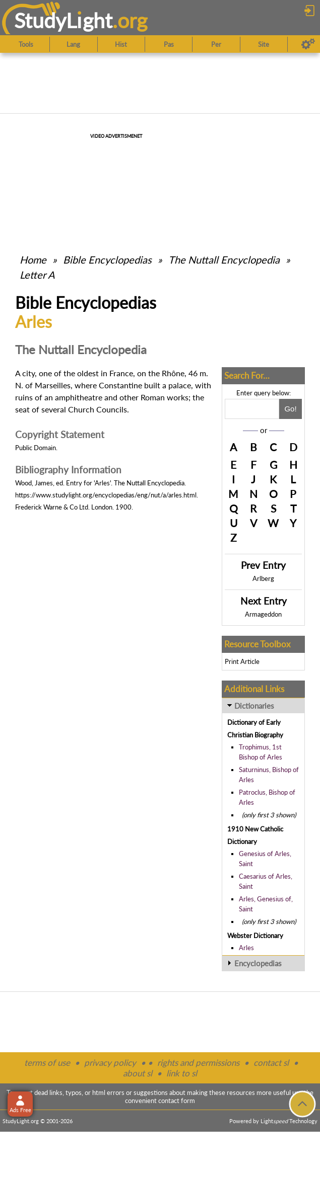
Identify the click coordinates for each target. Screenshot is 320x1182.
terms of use (47, 1062)
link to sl (181, 1073)
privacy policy (110, 1062)
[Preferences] (308, 44)
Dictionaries (254, 705)
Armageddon (263, 614)
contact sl (271, 1062)
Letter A (37, 275)
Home (33, 260)
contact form (176, 1100)
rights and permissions (198, 1062)
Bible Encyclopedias (107, 260)
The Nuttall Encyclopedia (224, 260)
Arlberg (263, 578)
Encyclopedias (258, 963)
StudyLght (63, 20)
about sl (137, 1073)
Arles (246, 948)
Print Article (242, 661)
